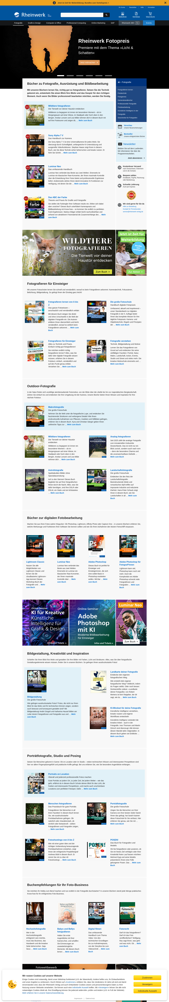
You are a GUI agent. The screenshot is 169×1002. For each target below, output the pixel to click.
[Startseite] (32, 15)
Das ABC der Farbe (57, 197)
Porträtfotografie (118, 804)
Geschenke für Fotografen (127, 118)
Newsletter (133, 7)
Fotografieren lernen (125, 90)
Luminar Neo (54, 166)
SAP (112, 23)
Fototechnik (122, 93)
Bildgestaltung (34, 697)
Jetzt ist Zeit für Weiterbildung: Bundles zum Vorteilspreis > (83, 3)
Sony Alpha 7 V (55, 135)
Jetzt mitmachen (87, 62)
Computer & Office (53, 23)
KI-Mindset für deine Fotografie (125, 708)
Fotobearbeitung (124, 107)
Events (149, 23)
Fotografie (18, 23)
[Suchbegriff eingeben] (82, 15)
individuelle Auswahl (80, 987)
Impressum (78, 998)
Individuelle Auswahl (147, 991)
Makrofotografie (56, 407)
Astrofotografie (55, 470)
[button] (60, 75)
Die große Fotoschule (121, 302)
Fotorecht (124, 929)
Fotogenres (122, 97)
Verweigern (103, 987)
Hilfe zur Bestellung (129, 206)
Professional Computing (76, 23)
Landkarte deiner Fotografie (124, 672)
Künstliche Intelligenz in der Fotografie (128, 112)
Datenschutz (90, 998)
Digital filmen (94, 929)
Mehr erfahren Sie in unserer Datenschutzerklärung (43, 993)
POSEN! (114, 840)
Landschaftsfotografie (121, 470)
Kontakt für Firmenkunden (132, 209)
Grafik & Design (34, 23)
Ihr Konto (122, 7)
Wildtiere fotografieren (59, 106)
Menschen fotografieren (60, 804)
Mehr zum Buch (85, 120)
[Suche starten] (106, 15)
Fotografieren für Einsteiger (62, 341)
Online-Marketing (98, 23)
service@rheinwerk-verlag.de (133, 212)
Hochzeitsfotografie (36, 929)
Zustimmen (70, 982)
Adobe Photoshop (97, 562)
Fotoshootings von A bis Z (61, 840)
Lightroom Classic (35, 562)
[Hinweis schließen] (165, 3)
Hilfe (142, 7)
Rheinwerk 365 (131, 23)
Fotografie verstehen (120, 341)
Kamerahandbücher (125, 100)
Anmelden (151, 7)
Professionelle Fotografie (127, 104)
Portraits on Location (58, 774)
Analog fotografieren (120, 437)
